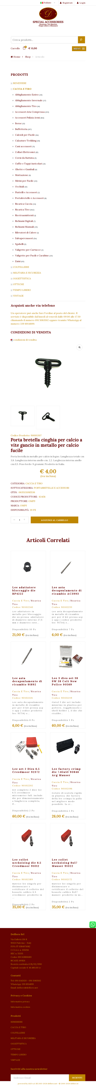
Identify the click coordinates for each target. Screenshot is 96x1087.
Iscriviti (77, 1078)
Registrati (66, 2)
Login (81, 2)
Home (15, 56)
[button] (79, 48)
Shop (28, 56)
